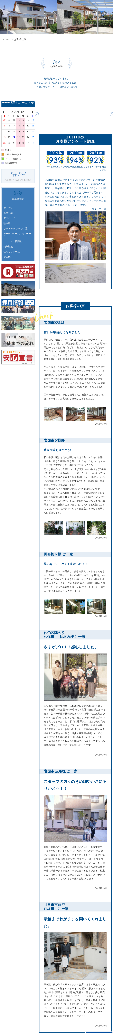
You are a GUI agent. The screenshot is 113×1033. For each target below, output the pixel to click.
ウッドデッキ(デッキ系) (16, 228)
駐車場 (6, 223)
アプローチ (9, 218)
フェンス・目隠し (12, 241)
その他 (6, 257)
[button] (37, 114)
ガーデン (8, 208)
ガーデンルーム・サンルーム (17, 234)
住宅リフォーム (11, 251)
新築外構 (8, 213)
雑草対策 (8, 246)
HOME (6, 39)
